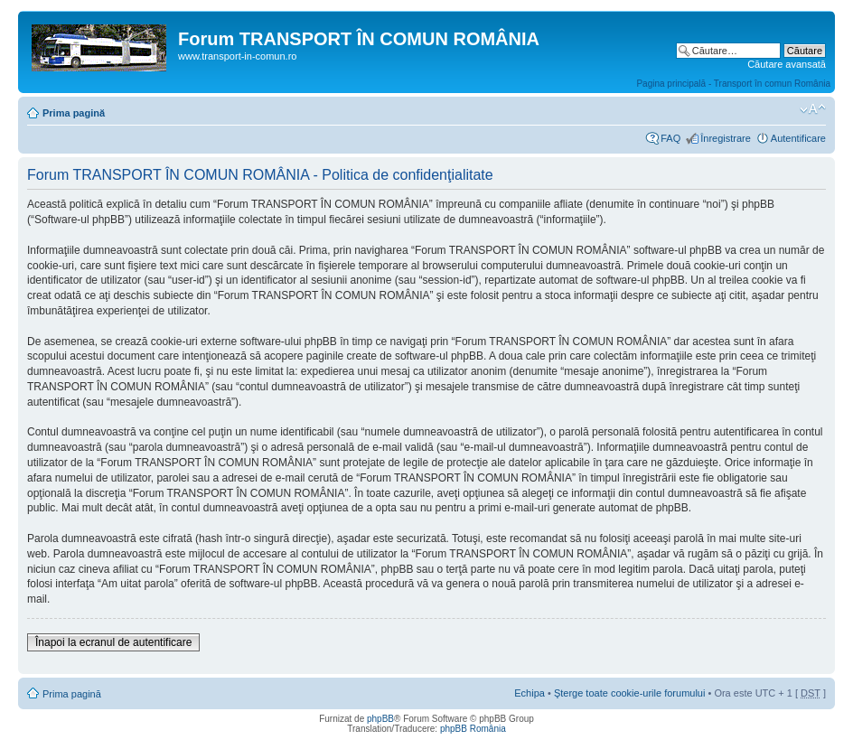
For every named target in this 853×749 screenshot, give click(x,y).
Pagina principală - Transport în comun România (733, 84)
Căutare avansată (786, 64)
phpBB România (473, 729)
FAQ (670, 138)
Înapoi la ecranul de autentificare (113, 642)
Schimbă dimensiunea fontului (813, 109)
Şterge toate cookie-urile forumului (630, 693)
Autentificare (798, 138)
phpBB (380, 719)
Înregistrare (725, 138)
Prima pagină (73, 113)
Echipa (529, 693)
